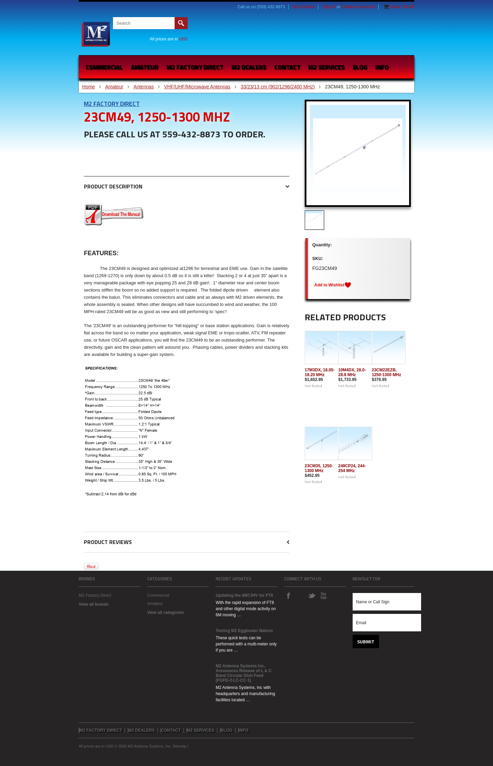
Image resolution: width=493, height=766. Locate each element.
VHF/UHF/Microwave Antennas (197, 86)
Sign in (329, 6)
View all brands (94, 604)
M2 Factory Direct (112, 103)
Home (88, 86)
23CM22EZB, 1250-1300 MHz (386, 372)
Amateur (144, 67)
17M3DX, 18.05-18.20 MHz (319, 372)
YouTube (323, 595)
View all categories (165, 612)
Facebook (288, 595)
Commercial (104, 67)
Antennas (144, 86)
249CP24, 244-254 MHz (352, 468)
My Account (304, 6)
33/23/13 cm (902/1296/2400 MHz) (278, 86)
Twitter (311, 595)
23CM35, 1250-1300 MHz (319, 468)
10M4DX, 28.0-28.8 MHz (352, 372)
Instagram (300, 595)
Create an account (358, 6)
